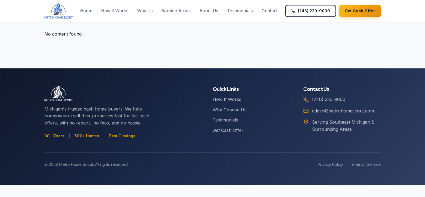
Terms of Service (365, 164)
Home (86, 10)
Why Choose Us (229, 109)
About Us (208, 10)
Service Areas (176, 10)
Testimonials (240, 10)
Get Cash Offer (228, 130)
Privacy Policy (330, 164)
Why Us (145, 10)
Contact (269, 10)
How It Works (114, 10)
